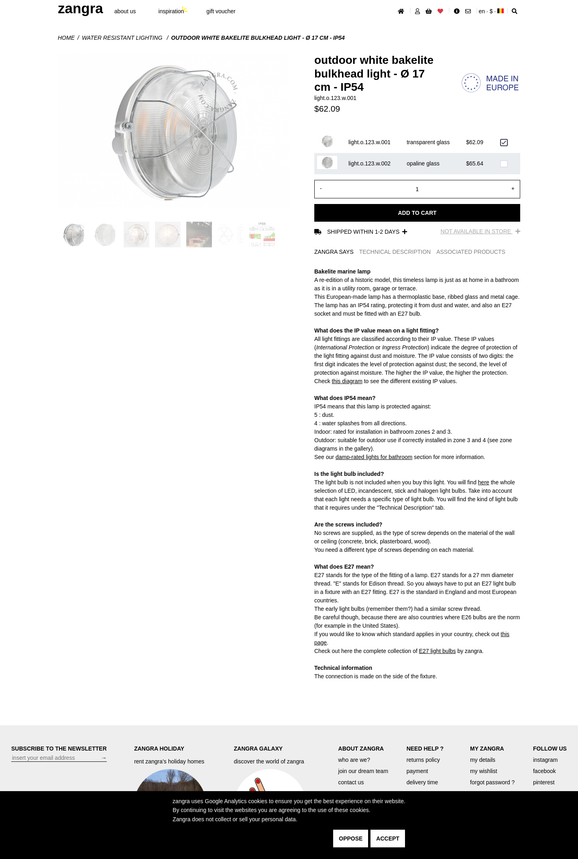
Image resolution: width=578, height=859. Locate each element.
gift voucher (220, 11)
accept (387, 838)
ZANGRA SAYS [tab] (334, 252)
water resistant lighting (123, 38)
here (483, 482)
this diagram (347, 381)
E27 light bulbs (437, 651)
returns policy (423, 760)
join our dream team (363, 771)
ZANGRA (80, 8)
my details (482, 760)
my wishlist (483, 771)
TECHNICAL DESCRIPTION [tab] (395, 252)
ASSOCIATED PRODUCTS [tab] (470, 252)
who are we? (354, 760)
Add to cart (417, 213)
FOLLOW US (550, 748)
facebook (544, 771)
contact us (351, 782)
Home (66, 38)
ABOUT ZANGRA (361, 748)
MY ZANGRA (487, 748)
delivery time (422, 782)
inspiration (171, 11)
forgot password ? (492, 782)
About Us (125, 11)
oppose (350, 838)
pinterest (544, 782)
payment (417, 771)
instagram (545, 760)
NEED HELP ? (425, 748)
